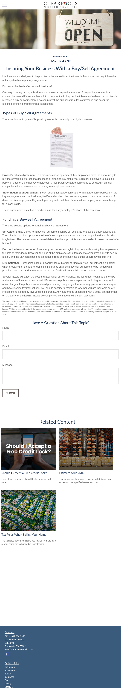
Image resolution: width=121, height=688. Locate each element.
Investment (10, 670)
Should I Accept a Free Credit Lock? (24, 473)
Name (5, 327)
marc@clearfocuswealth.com (19, 649)
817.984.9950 (18, 636)
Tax (6, 680)
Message (7, 365)
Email (5, 346)
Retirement (10, 667)
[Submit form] (10, 393)
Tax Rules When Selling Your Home (23, 534)
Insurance (9, 677)
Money (8, 683)
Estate (8, 673)
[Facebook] (7, 654)
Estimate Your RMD (71, 473)
